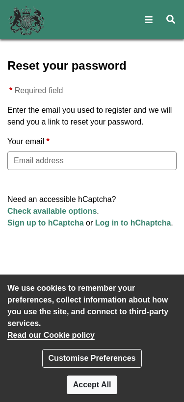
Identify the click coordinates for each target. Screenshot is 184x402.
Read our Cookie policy (51, 335)
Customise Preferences (92, 358)
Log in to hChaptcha (133, 223)
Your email (25, 141)
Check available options (52, 211)
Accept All (92, 384)
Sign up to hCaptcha (45, 223)
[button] (149, 19)
